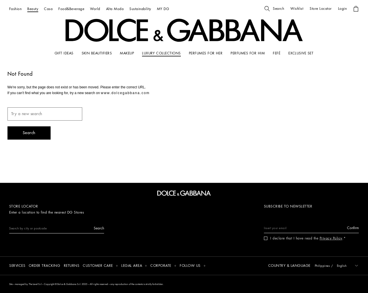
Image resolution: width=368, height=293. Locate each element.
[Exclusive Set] (300, 53)
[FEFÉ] (276, 53)
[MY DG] (163, 8)
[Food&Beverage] (71, 8)
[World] (95, 8)
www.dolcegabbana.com (125, 93)
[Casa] (48, 8)
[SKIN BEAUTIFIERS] (97, 53)
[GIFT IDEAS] (64, 53)
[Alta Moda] (115, 8)
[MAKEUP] (127, 53)
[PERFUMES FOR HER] (206, 53)
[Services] (17, 266)
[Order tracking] (44, 266)
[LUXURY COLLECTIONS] (161, 53)
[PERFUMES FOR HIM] (248, 53)
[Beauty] (32, 8)
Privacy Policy (331, 238)
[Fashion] (15, 8)
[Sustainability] (140, 8)
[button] (274, 8)
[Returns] (72, 266)
